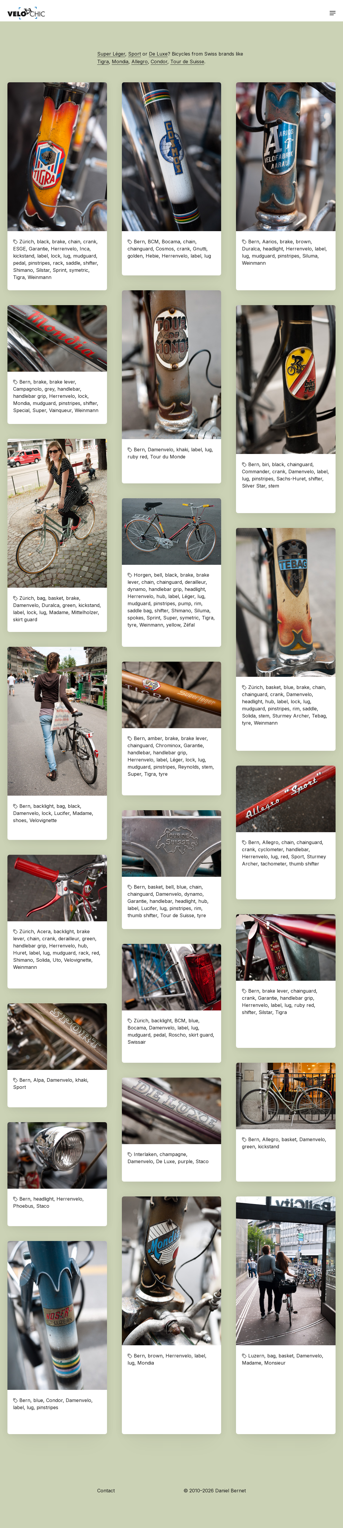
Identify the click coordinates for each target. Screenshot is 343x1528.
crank (89, 242)
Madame (58, 612)
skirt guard (25, 619)
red (284, 857)
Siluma (309, 256)
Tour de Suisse (187, 61)
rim (197, 603)
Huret (19, 953)
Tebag (319, 716)
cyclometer (270, 849)
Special (21, 410)
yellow (173, 625)
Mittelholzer (84, 612)
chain (74, 242)
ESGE (19, 249)
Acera (44, 931)
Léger (188, 596)
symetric (78, 270)
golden (135, 256)
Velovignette (43, 820)
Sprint (59, 270)
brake (58, 242)
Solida (249, 716)
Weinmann (39, 277)
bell (158, 575)
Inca (84, 249)
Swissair (137, 1042)
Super (39, 410)
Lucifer (62, 813)
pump (184, 603)
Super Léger (111, 54)
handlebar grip (29, 396)
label (42, 256)
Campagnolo (27, 389)
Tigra (103, 61)
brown (303, 242)
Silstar (43, 270)
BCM (153, 242)
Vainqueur (60, 410)
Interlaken (145, 1154)
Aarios (269, 242)
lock (55, 256)
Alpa (38, 1080)
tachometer (273, 864)
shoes (19, 820)
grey (49, 389)
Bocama (171, 242)
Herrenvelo (64, 249)
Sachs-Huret (291, 479)
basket (55, 598)
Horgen (142, 575)
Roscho (177, 1035)
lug (66, 256)
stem (273, 486)
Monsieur (275, 1363)
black (43, 242)
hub (160, 596)
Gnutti (199, 249)
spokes (136, 618)
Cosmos (165, 249)
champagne (173, 1154)
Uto (57, 960)
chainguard (140, 249)
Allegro (139, 61)
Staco (202, 1161)
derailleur (195, 582)
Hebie (152, 256)
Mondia (120, 61)
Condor (159, 61)
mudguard (84, 256)
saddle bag (140, 611)
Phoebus (23, 1206)
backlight (43, 806)
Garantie (38, 249)
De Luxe (158, 54)
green (68, 605)
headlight (273, 249)
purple (185, 1161)
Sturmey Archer (290, 716)
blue (288, 687)
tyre (132, 625)
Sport (134, 54)
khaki (182, 449)
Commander (255, 471)
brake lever (62, 382)
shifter (90, 263)
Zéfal (189, 625)
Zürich (26, 242)
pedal (19, 263)
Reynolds (188, 767)
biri (265, 464)
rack (58, 263)
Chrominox (168, 745)
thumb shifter (304, 864)
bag (41, 598)
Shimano (23, 270)
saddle (73, 263)
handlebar (68, 389)
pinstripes (39, 263)
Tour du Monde (167, 457)
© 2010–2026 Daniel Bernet (214, 1491)
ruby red (137, 457)
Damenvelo (160, 449)
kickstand (23, 256)
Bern (139, 242)
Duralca (251, 249)
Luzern (256, 1356)
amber (155, 738)
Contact (106, 1491)
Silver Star (253, 486)
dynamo (137, 589)
